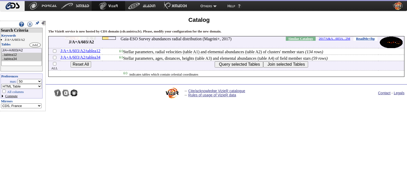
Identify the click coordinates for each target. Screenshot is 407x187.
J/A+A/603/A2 (22, 50)
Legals (399, 93)
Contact (384, 93)
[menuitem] (12, 6)
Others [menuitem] (206, 6)
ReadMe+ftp (365, 39)
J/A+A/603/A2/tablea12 (80, 51)
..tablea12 (22, 55)
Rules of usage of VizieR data (212, 95)
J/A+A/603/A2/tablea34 (80, 57)
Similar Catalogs (300, 39)
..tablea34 (22, 59)
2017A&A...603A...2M (334, 39)
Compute (11, 96)
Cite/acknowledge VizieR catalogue (216, 91)
